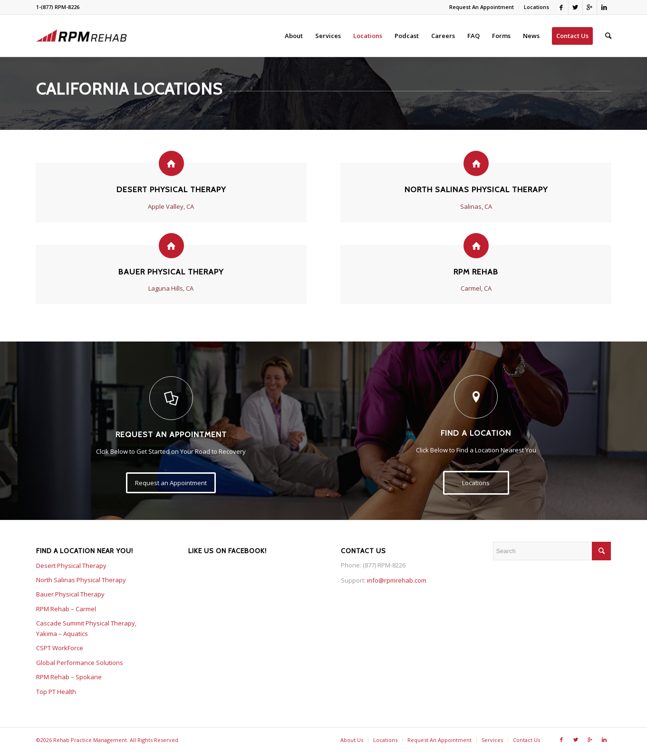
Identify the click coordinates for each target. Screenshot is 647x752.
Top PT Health (56, 691)
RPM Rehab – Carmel (66, 609)
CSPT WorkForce (59, 648)
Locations (536, 6)
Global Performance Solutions (79, 662)
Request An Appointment (481, 6)
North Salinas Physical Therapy (476, 189)
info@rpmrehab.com (396, 580)
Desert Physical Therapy (171, 189)
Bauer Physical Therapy (170, 271)
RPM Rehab (476, 271)
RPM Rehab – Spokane (69, 677)
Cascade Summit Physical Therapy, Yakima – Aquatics (86, 628)
